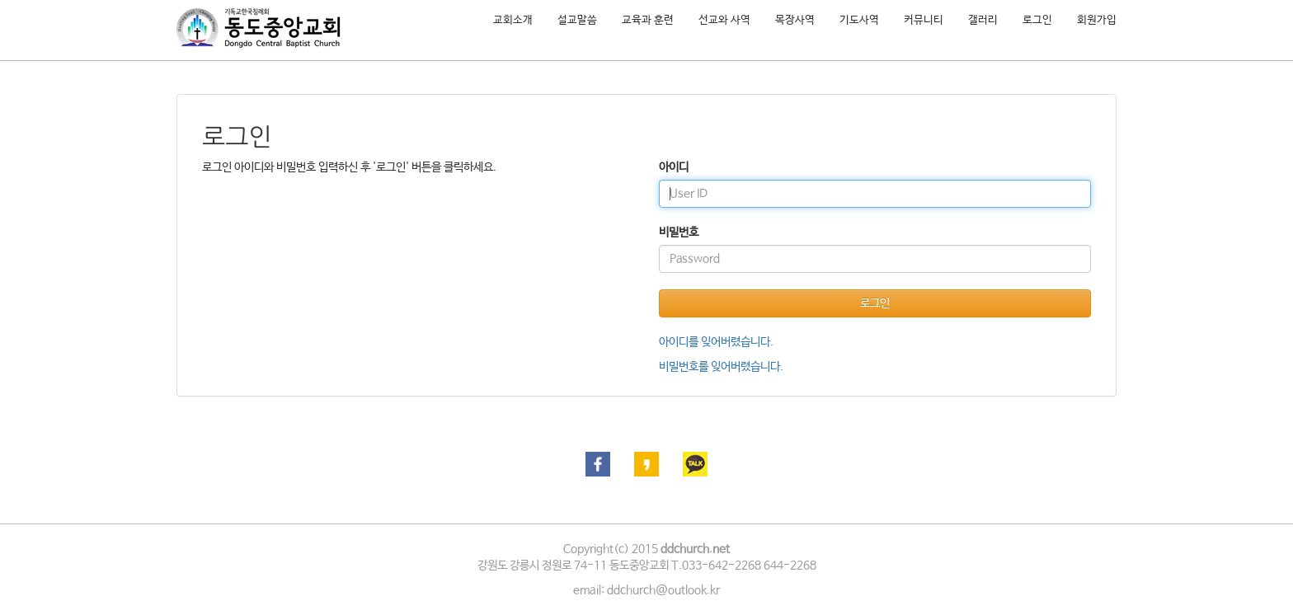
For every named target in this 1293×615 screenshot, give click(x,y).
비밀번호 (678, 232)
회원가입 (1097, 20)
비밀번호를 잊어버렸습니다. (721, 366)
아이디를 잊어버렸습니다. (716, 342)
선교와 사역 (724, 20)
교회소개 (513, 20)
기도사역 (859, 20)
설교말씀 (577, 20)
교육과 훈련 (648, 20)
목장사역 (795, 20)
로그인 (1037, 20)
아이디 (674, 167)
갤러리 (983, 20)
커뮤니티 (923, 20)
